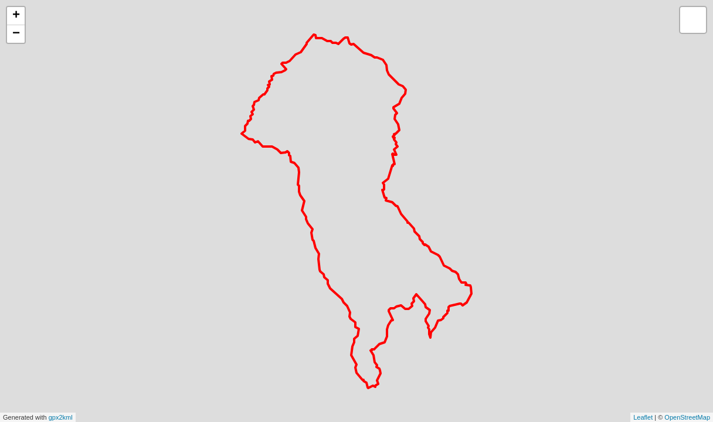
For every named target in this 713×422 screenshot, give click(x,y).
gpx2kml (61, 417)
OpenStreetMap (687, 417)
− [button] (16, 34)
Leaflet (643, 417)
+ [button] (16, 16)
